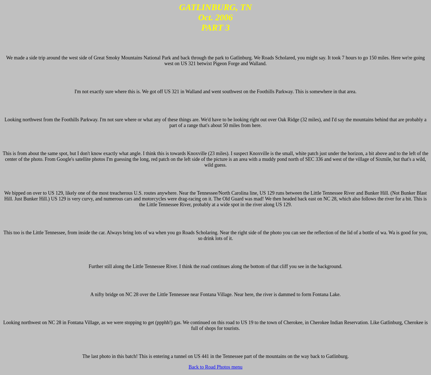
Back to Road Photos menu (215, 367)
